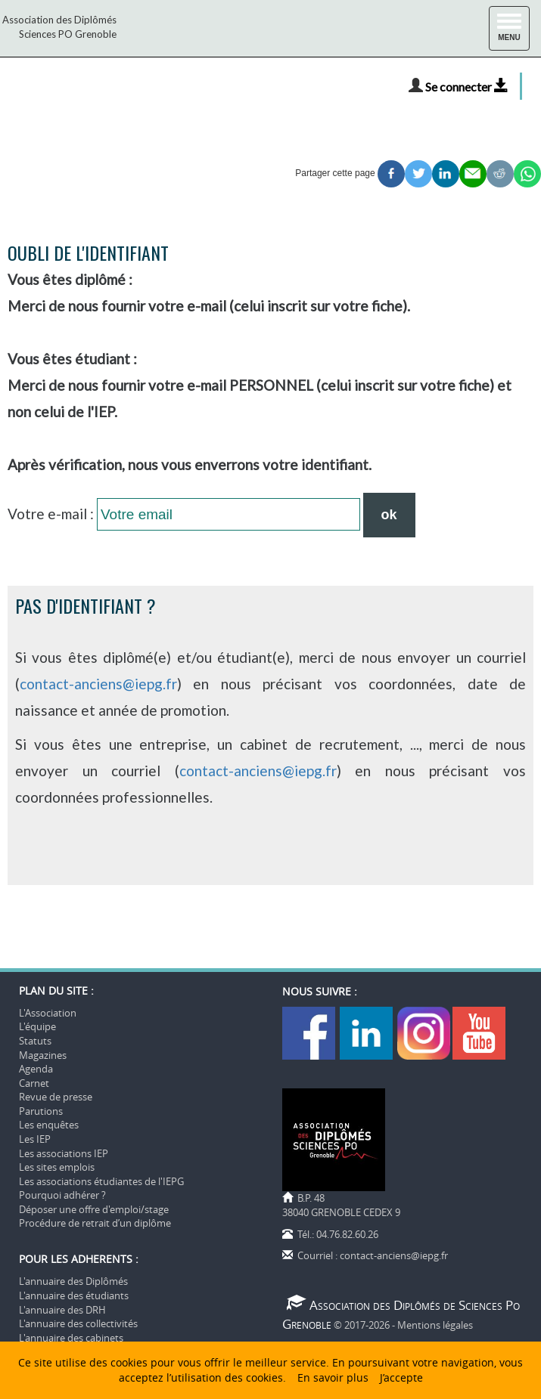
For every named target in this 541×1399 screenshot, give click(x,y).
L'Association (47, 1013)
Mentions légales (435, 1325)
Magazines (43, 1055)
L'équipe (37, 1026)
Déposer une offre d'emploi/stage (94, 1209)
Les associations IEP (63, 1153)
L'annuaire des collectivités (78, 1323)
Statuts (35, 1041)
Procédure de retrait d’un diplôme (95, 1223)
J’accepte (401, 1377)
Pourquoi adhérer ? (62, 1195)
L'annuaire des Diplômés (73, 1281)
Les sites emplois (57, 1167)
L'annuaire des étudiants (74, 1295)
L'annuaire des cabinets (71, 1338)
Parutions (41, 1111)
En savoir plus (332, 1377)
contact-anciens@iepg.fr (98, 683)
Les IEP (35, 1139)
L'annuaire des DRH (62, 1310)
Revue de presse (55, 1096)
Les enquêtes (49, 1124)
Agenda (36, 1069)
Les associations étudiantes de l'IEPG (101, 1181)
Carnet (34, 1083)
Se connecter (466, 86)
